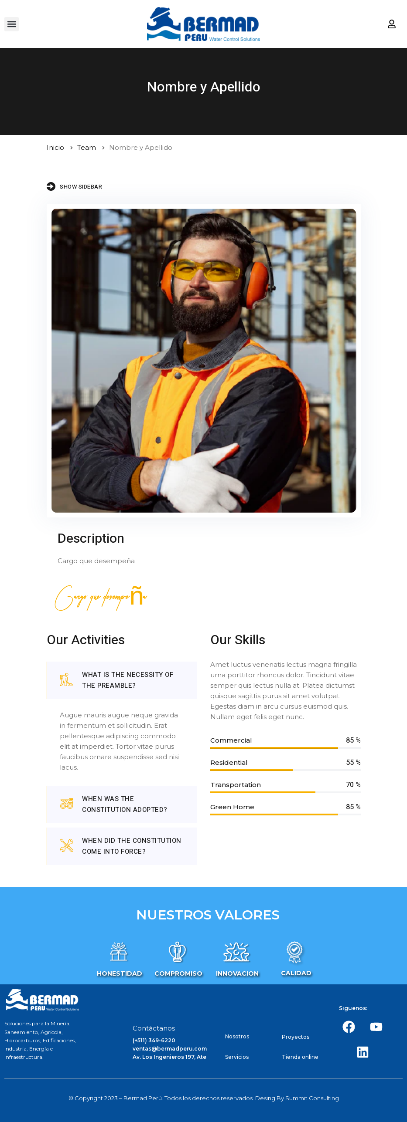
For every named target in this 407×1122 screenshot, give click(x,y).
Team (86, 147)
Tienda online (300, 1057)
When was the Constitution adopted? (114, 804)
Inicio (55, 147)
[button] (11, 24)
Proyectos (295, 1037)
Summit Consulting (312, 1098)
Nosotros (237, 1036)
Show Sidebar (75, 186)
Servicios (237, 1057)
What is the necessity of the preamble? (117, 680)
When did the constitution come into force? (120, 846)
